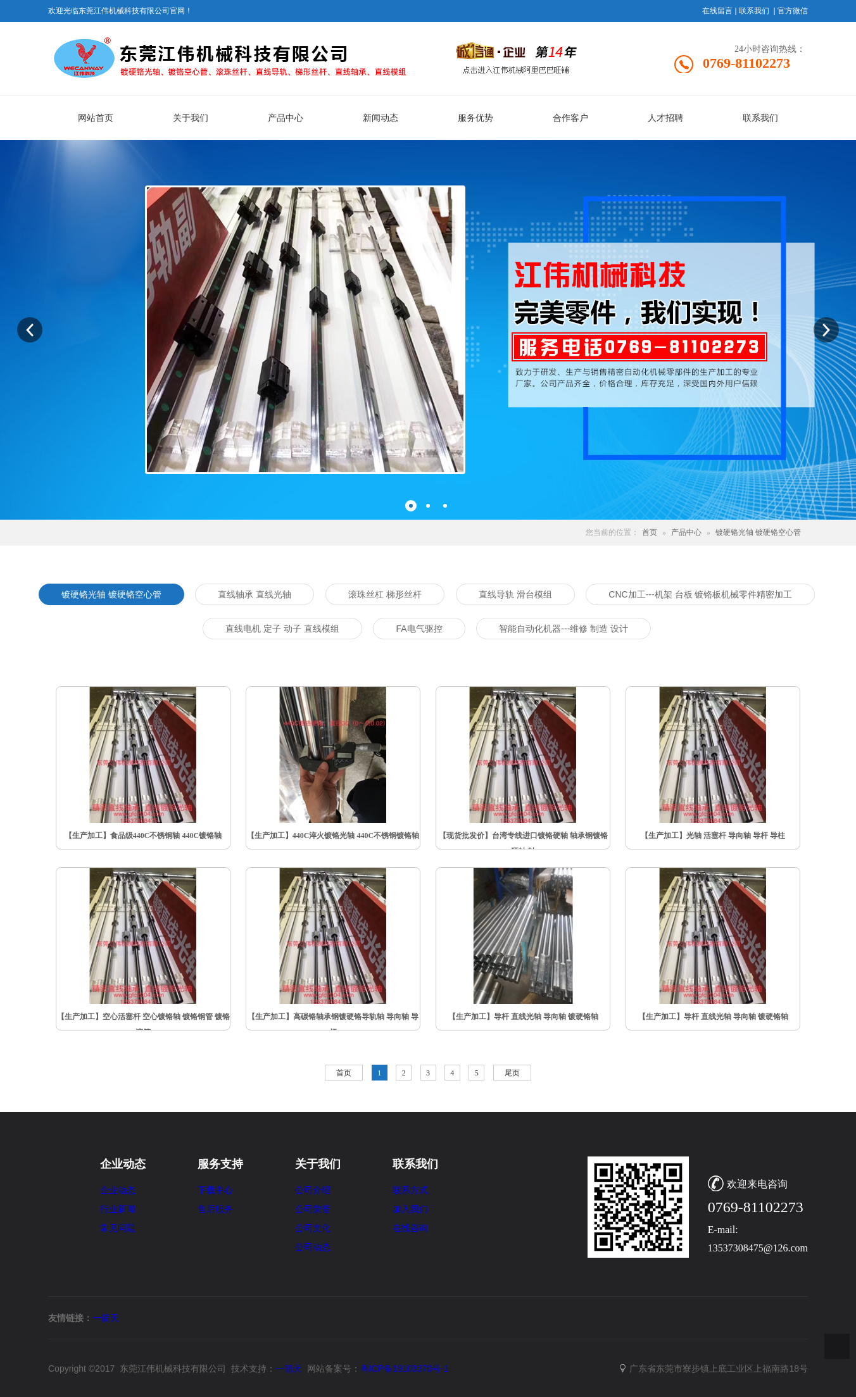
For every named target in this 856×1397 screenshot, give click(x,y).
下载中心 (215, 1190)
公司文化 (312, 1228)
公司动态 (312, 1247)
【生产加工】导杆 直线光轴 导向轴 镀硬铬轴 (523, 1016)
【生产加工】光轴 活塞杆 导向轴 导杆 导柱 (713, 835)
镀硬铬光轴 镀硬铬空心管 (759, 532)
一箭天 (105, 1318)
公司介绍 (312, 1190)
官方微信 (792, 10)
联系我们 (754, 10)
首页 (649, 532)
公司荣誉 (312, 1209)
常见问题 (117, 1228)
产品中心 (686, 532)
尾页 (512, 1072)
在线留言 (717, 10)
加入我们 (410, 1209)
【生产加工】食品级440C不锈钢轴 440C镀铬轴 (143, 835)
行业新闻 (117, 1209)
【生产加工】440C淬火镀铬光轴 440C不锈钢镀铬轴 (333, 835)
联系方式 (410, 1190)
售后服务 (215, 1209)
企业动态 (117, 1190)
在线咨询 (410, 1228)
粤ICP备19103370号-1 (404, 1368)
